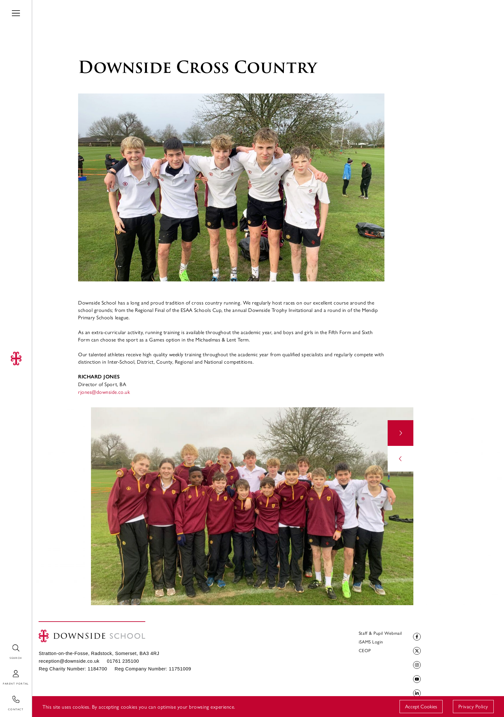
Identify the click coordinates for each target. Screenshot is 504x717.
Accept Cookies (421, 706)
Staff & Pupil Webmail (380, 633)
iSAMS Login (371, 641)
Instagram (416, 665)
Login (6, 670)
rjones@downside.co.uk (104, 391)
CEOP (365, 650)
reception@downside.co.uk (69, 661)
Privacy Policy (473, 706)
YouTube (416, 679)
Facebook (416, 637)
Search (7, 644)
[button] (400, 433)
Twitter (416, 651)
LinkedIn (416, 693)
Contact (9, 696)
